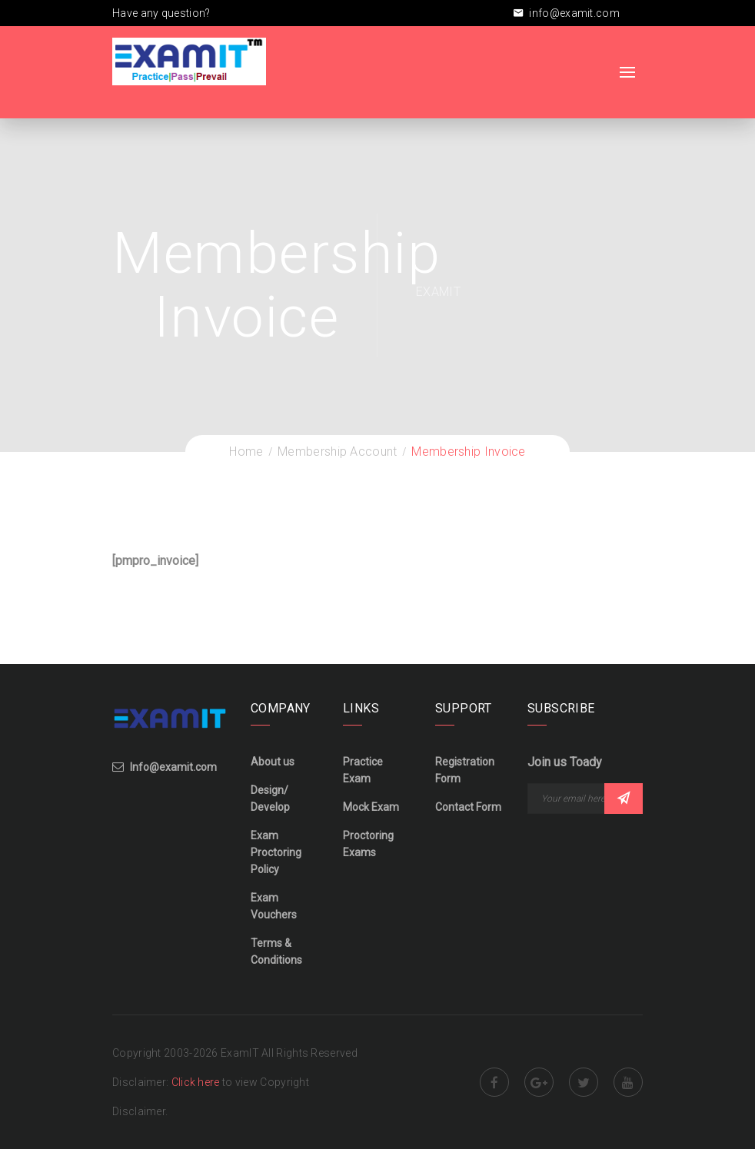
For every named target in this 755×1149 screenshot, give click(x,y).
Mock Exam (371, 807)
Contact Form (468, 807)
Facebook (494, 1082)
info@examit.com (567, 13)
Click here (196, 1082)
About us (272, 761)
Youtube (628, 1082)
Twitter (583, 1082)
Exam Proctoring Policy (276, 852)
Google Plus (539, 1082)
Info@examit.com (173, 767)
